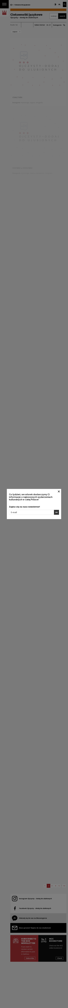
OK (56, 512)
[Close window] (59, 491)
